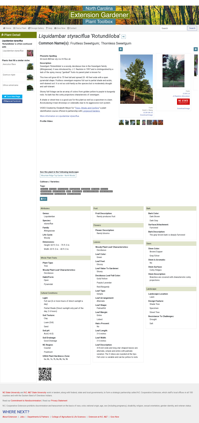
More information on (59, 116)
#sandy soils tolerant (106, 191)
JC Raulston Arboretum (181, 96)
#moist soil (104, 189)
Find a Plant (19, 28)
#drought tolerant (75, 189)
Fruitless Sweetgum (84, 43)
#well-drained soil (46, 191)
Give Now (59, 28)
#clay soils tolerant (60, 193)
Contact (71, 28)
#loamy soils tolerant (47, 193)
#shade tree (53, 189)
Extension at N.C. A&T (98, 417)
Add (43, 199)
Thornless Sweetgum (116, 43)
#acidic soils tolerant (59, 191)
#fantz (68, 191)
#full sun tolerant (63, 189)
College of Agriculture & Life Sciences (69, 417)
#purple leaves (86, 189)
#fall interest (95, 189)
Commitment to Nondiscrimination (26, 400)
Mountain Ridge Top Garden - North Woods (58, 175)
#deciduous (44, 189)
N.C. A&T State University (35, 392)
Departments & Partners (38, 417)
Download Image (146, 115)
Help (49, 28)
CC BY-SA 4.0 (148, 112)
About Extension (10, 417)
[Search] (173, 28)
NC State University (11, 392)
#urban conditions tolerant (91, 191)
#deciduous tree (76, 191)
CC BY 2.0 (186, 94)
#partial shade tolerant (74, 193)
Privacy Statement (59, 400)
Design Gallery (36, 28)
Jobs (22, 417)
